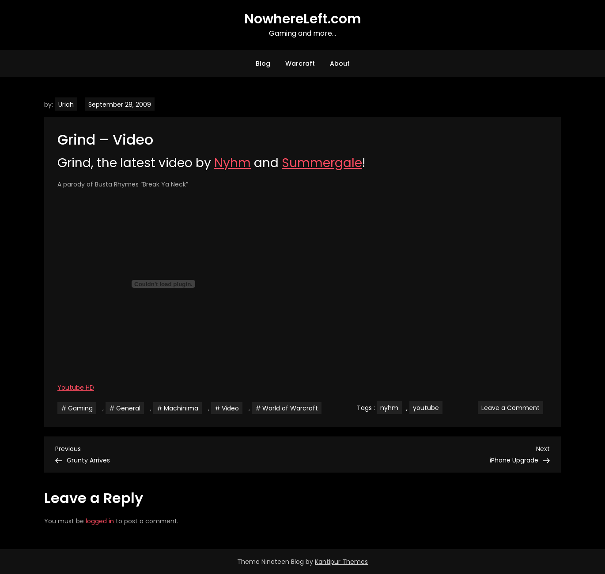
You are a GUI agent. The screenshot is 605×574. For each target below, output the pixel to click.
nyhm (389, 407)
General (128, 408)
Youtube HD (75, 387)
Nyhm (232, 162)
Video (230, 408)
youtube (426, 407)
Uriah (66, 104)
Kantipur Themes (341, 561)
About (340, 63)
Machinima (181, 408)
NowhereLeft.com (302, 19)
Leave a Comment (512, 407)
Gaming (80, 408)
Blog (263, 63)
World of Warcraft (290, 408)
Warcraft (300, 63)
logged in (100, 521)
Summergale (322, 162)
